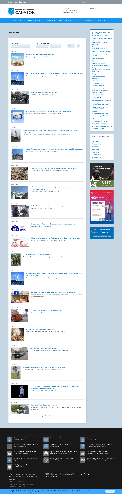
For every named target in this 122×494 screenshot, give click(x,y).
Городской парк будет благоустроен (44, 405)
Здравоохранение (98, 61)
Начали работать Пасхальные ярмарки (40, 54)
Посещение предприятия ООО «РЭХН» (37, 254)
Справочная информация (17, 2)
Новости (18, 27)
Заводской (95, 147)
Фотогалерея (87, 20)
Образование (96, 97)
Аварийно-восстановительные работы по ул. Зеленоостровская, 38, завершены (54, 149)
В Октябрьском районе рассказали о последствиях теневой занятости (56, 206)
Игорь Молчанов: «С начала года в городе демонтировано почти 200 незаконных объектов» (52, 131)
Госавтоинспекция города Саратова (101, 54)
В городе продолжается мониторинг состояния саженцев (44, 367)
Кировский (95, 149)
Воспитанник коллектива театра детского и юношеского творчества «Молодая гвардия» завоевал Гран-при (54, 387)
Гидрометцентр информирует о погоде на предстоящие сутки (48, 111)
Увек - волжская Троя (99, 124)
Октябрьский (96, 155)
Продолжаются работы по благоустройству (46, 310)
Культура (95, 74)
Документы (48, 20)
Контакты (101, 20)
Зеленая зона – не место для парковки (44, 348)
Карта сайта (20, 481)
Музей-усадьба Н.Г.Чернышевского (99, 84)
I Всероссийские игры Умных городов (102, 39)
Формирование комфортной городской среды (102, 127)
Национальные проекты (100, 88)
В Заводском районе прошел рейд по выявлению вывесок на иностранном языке (52, 188)
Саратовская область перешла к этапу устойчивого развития (53, 292)
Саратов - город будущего (101, 116)
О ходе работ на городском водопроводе (41, 329)
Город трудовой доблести (101, 51)
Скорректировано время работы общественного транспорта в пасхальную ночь (54, 73)
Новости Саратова (98, 95)
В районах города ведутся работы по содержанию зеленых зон (53, 168)
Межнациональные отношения (98, 77)
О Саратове (14, 20)
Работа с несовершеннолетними (100, 112)
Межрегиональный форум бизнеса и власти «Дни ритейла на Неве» (55, 238)
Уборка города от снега (100, 121)
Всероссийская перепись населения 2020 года (100, 47)
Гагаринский (96, 144)
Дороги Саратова (98, 58)
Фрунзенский (96, 157)
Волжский (95, 141)
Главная (10, 27)
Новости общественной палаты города (100, 91)
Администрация (31, 20)
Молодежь (95, 81)
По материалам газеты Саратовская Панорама (100, 103)
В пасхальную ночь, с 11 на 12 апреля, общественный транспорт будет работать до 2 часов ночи (54, 274)
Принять (110, 491)
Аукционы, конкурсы (67, 20)
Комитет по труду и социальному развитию (100, 64)
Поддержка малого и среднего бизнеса (99, 108)
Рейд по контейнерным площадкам (44, 92)
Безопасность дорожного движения (100, 43)
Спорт (94, 118)
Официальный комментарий (101, 100)
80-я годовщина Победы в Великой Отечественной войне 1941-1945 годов (101, 33)
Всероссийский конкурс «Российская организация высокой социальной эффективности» (53, 225)
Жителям (93, 8)
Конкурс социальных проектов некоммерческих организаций (101, 69)
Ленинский (95, 152)
